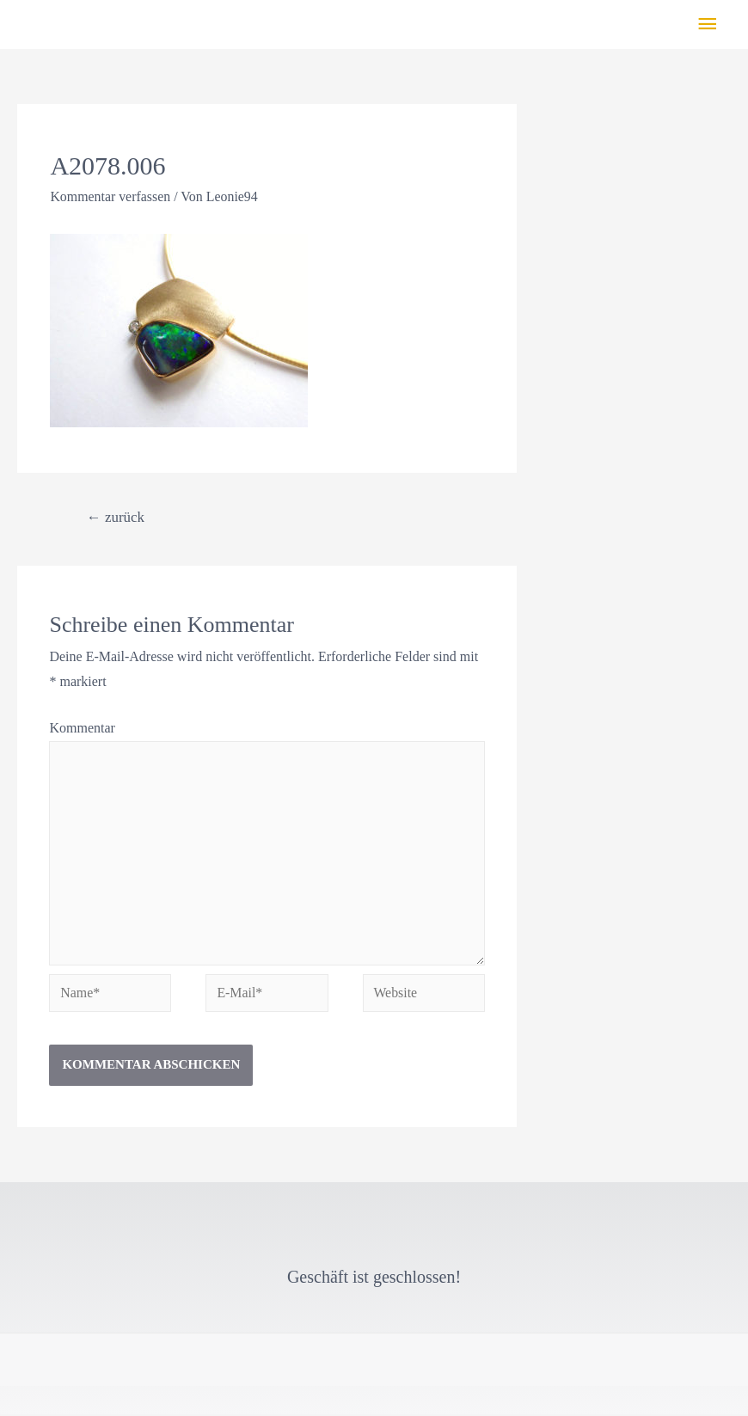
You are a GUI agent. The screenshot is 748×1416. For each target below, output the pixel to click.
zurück (116, 517)
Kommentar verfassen (110, 196)
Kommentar (81, 727)
